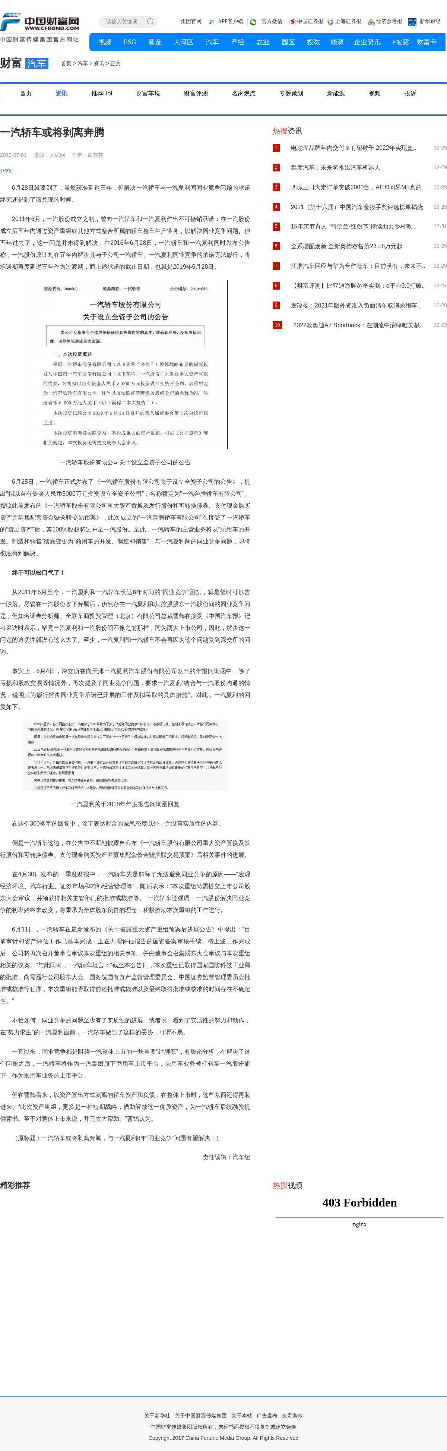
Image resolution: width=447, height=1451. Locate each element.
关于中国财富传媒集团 (201, 1416)
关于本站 (241, 1416)
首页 (26, 93)
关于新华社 (157, 1416)
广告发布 (267, 1416)
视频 (375, 93)
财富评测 (196, 93)
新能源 (336, 93)
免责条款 (292, 1416)
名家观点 (244, 93)
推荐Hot (101, 93)
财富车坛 (148, 93)
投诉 (410, 93)
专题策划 (291, 93)
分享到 (6, 171)
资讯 (61, 93)
